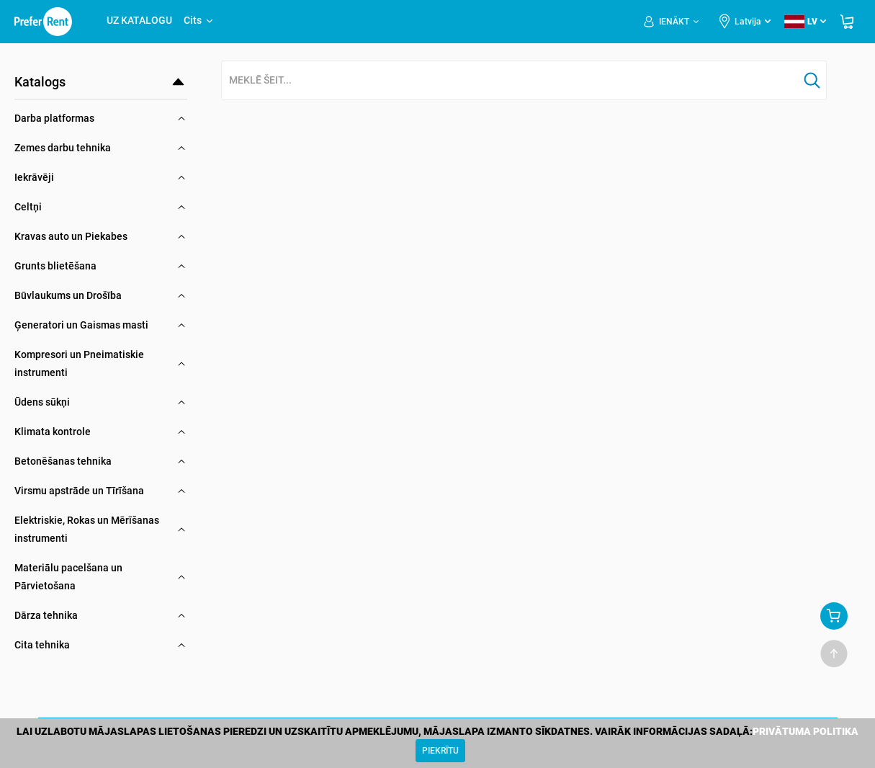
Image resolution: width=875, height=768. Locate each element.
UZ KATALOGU (139, 20)
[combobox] (510, 81)
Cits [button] (199, 20)
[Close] (440, 750)
